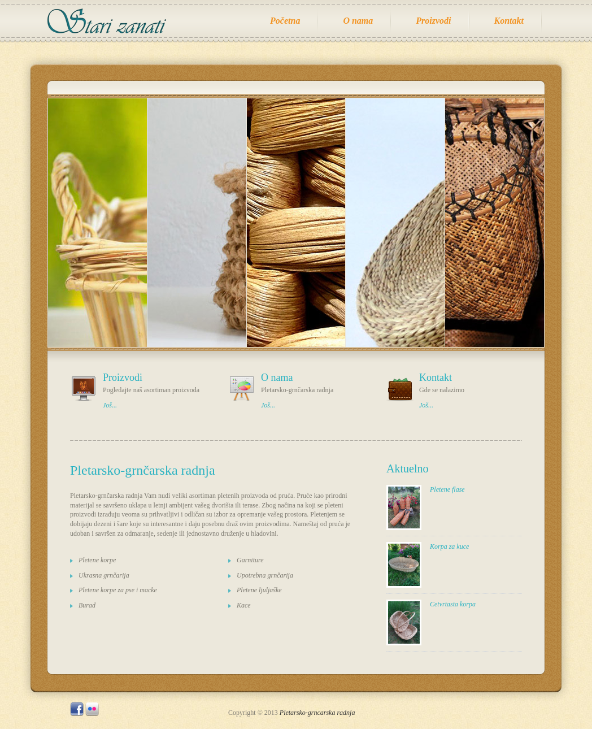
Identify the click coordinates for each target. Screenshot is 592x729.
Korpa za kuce (449, 546)
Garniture (250, 560)
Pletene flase (447, 489)
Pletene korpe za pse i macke (118, 590)
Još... (110, 405)
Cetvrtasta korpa (453, 604)
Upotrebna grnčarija (265, 575)
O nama (358, 20)
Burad (87, 605)
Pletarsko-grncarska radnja (317, 713)
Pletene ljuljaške (259, 590)
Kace (244, 605)
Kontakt (509, 20)
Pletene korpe (97, 560)
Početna (285, 20)
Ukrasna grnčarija (104, 575)
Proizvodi (433, 20)
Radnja (112, 21)
